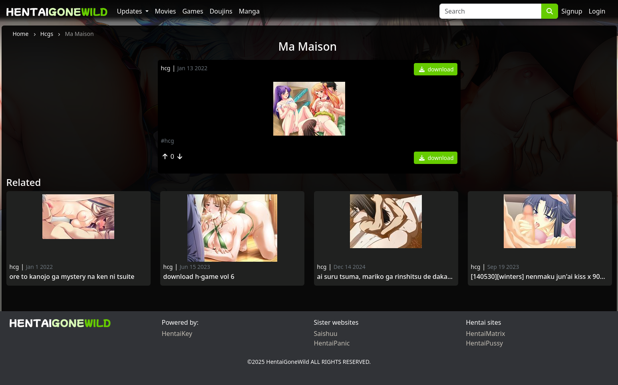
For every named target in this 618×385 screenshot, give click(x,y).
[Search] (490, 11)
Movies (165, 11)
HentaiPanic (332, 343)
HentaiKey (177, 333)
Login (597, 11)
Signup (571, 11)
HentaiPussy (484, 343)
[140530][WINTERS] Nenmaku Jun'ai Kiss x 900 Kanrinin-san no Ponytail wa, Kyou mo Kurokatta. (540, 276)
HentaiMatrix (485, 333)
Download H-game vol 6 (198, 276)
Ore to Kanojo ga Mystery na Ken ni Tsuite (72, 276)
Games (192, 11)
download (436, 69)
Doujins (221, 11)
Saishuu (326, 333)
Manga (249, 11)
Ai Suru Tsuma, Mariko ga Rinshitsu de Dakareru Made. (386, 276)
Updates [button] (130, 11)
